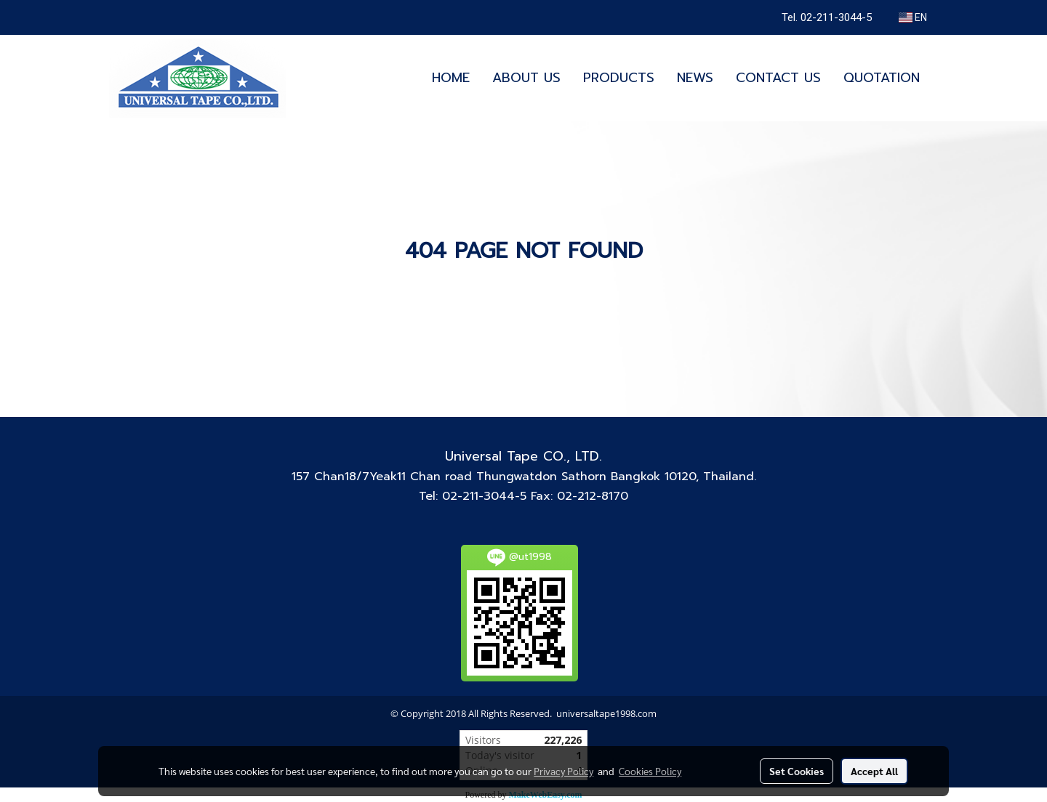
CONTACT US (778, 78)
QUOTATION (881, 78)
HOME (451, 78)
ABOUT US (526, 78)
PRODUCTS (618, 78)
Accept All (874, 770)
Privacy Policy (563, 770)
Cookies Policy (650, 770)
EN (913, 17)
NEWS (695, 78)
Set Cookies (796, 770)
